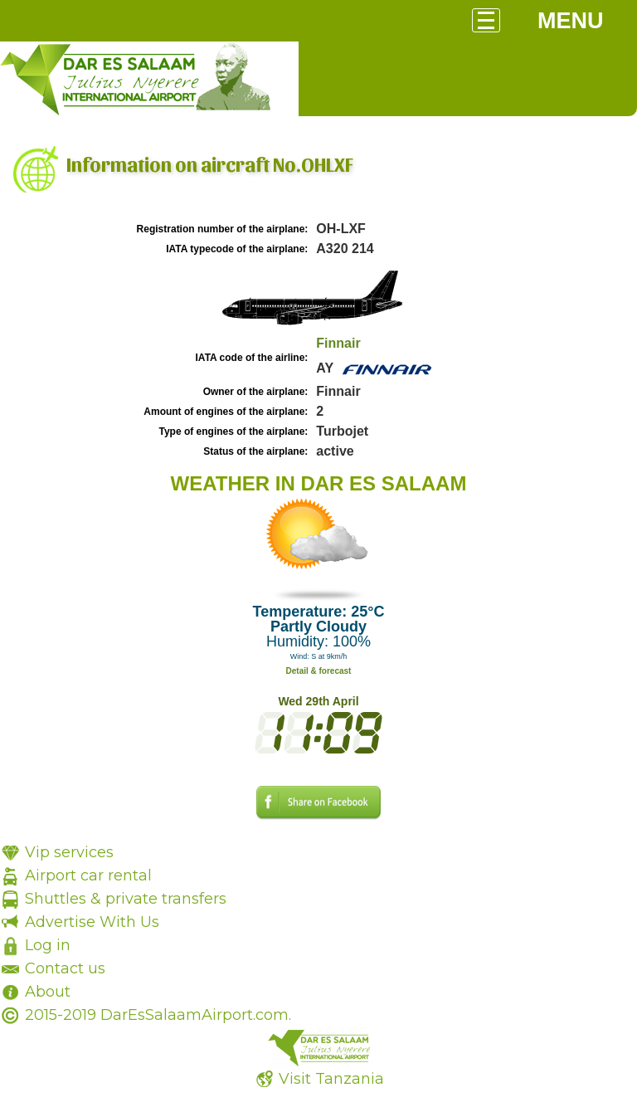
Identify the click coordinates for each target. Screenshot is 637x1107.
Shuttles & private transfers (125, 899)
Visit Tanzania (331, 1079)
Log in (48, 945)
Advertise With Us (92, 922)
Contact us (65, 968)
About (48, 992)
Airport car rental (88, 875)
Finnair (338, 343)
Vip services (69, 852)
